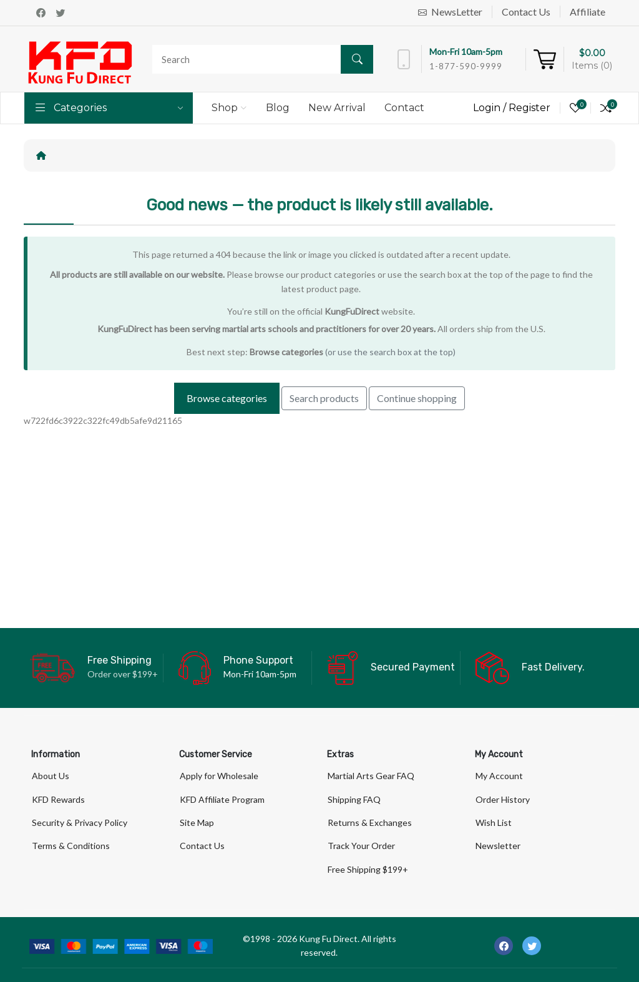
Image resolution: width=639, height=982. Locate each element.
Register (529, 108)
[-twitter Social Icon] (531, 945)
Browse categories (286, 351)
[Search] (259, 59)
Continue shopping (417, 398)
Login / (491, 108)
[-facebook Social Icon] (503, 945)
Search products (324, 398)
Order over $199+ (122, 674)
